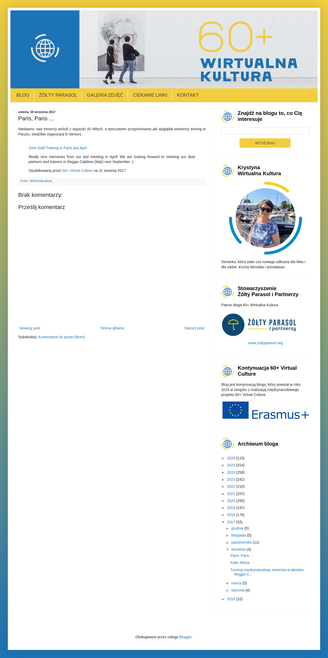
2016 (231, 599)
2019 (231, 508)
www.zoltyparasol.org (265, 343)
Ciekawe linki (150, 95)
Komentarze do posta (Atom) (61, 337)
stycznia (238, 590)
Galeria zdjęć (105, 95)
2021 (231, 494)
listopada (239, 535)
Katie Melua (240, 563)
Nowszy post (30, 328)
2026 (231, 458)
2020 (231, 501)
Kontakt (188, 95)
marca (236, 583)
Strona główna (112, 328)
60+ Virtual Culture (77, 170)
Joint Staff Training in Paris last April (58, 148)
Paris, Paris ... (241, 555)
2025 (231, 465)
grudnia (237, 528)
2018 (231, 515)
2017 (231, 522)
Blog (22, 95)
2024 (231, 472)
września (239, 549)
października (242, 542)
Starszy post (194, 328)
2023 (231, 479)
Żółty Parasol (58, 95)
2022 (231, 486)
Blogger (185, 637)
